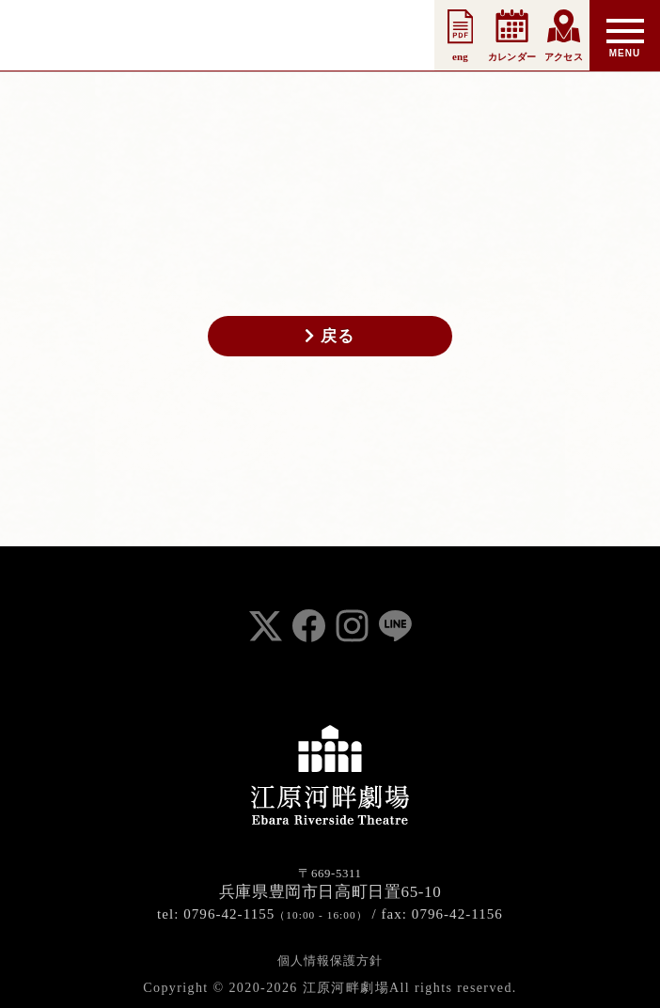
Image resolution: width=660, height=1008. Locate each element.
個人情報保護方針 (329, 960)
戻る (329, 335)
